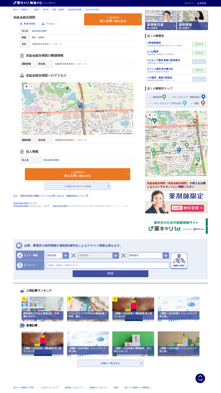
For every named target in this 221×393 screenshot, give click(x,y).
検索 (110, 273)
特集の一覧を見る (110, 363)
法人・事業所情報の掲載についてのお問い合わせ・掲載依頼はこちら (50, 195)
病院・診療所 (58, 9)
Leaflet (104, 133)
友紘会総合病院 (75, 9)
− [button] (32, 86)
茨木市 (46, 9)
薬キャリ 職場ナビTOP (25, 387)
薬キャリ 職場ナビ (21, 9)
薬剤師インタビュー (100, 387)
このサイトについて (51, 387)
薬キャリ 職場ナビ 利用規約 (138, 387)
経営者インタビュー (75, 387)
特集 (117, 387)
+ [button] (26, 86)
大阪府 (36, 9)
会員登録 (201, 3)
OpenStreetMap (116, 133)
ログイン (189, 3)
